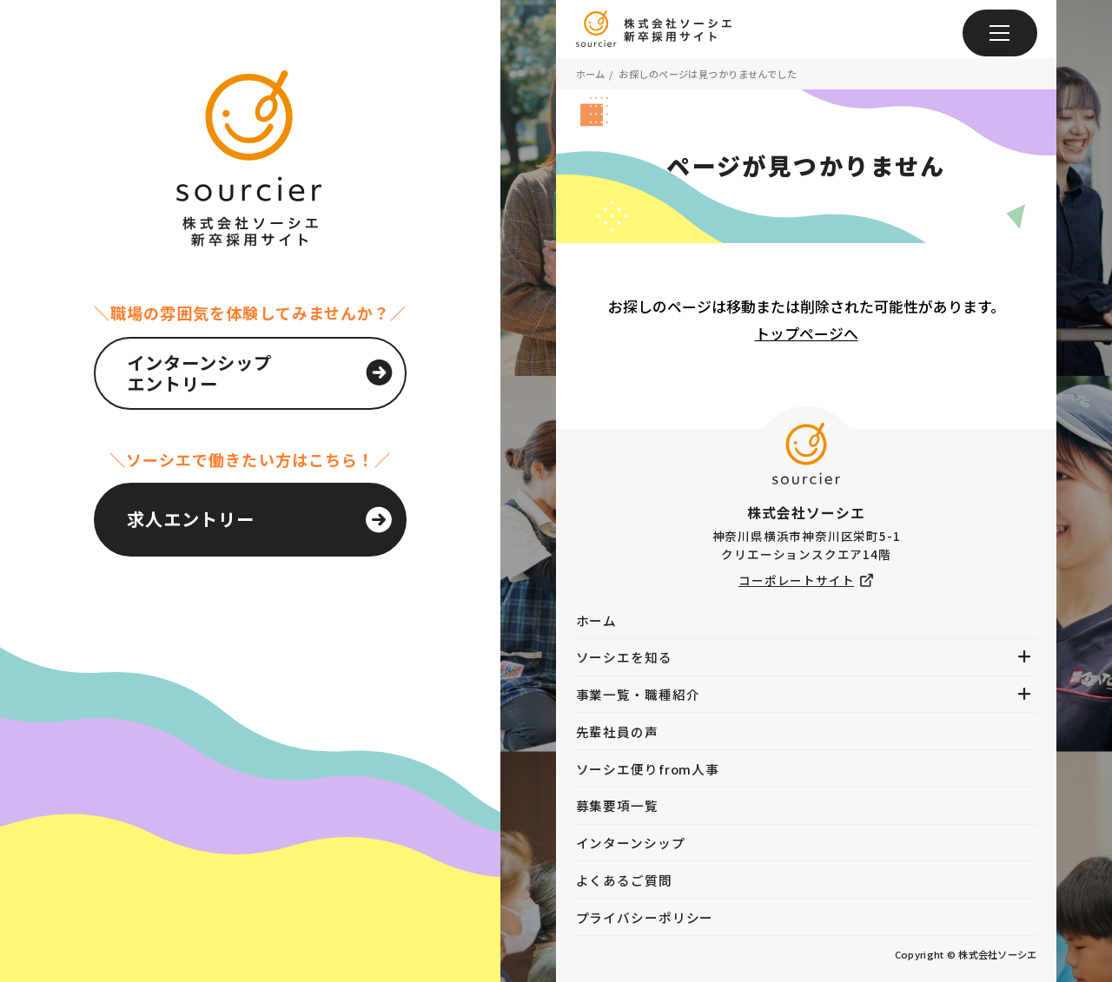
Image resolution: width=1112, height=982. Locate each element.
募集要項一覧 (617, 805)
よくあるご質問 (624, 880)
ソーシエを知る (624, 657)
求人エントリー (191, 518)
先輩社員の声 (617, 731)
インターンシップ (630, 843)
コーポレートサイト (796, 580)
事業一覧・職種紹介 (638, 694)
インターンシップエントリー (200, 373)
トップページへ (806, 333)
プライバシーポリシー (645, 917)
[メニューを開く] (1024, 656)
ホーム (591, 74)
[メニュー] (1000, 33)
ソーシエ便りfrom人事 (648, 769)
